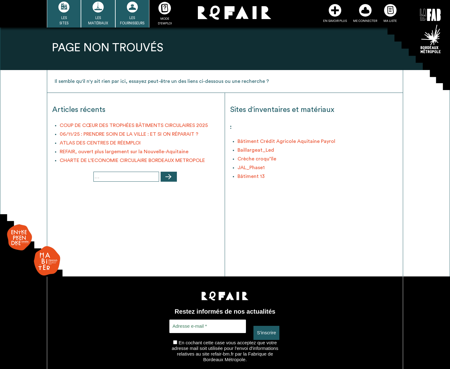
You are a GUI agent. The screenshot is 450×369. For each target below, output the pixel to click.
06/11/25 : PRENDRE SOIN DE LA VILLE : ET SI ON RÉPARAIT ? (129, 134)
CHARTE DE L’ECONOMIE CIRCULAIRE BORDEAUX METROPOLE (132, 160)
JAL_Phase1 (251, 167)
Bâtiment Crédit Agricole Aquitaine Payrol (286, 141)
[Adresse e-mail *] (207, 326)
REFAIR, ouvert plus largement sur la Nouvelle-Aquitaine (124, 151)
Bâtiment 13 (251, 176)
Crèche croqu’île (257, 158)
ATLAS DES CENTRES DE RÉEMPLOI (100, 142)
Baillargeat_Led (256, 150)
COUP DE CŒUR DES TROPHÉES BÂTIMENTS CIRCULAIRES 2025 (134, 125)
